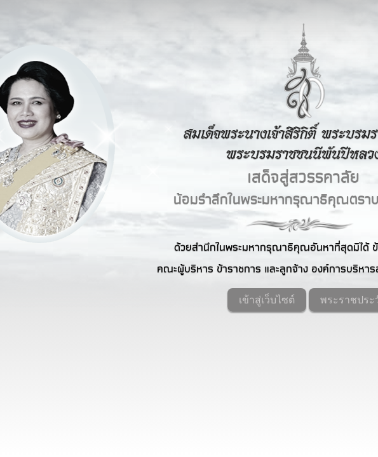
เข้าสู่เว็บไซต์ (267, 300)
